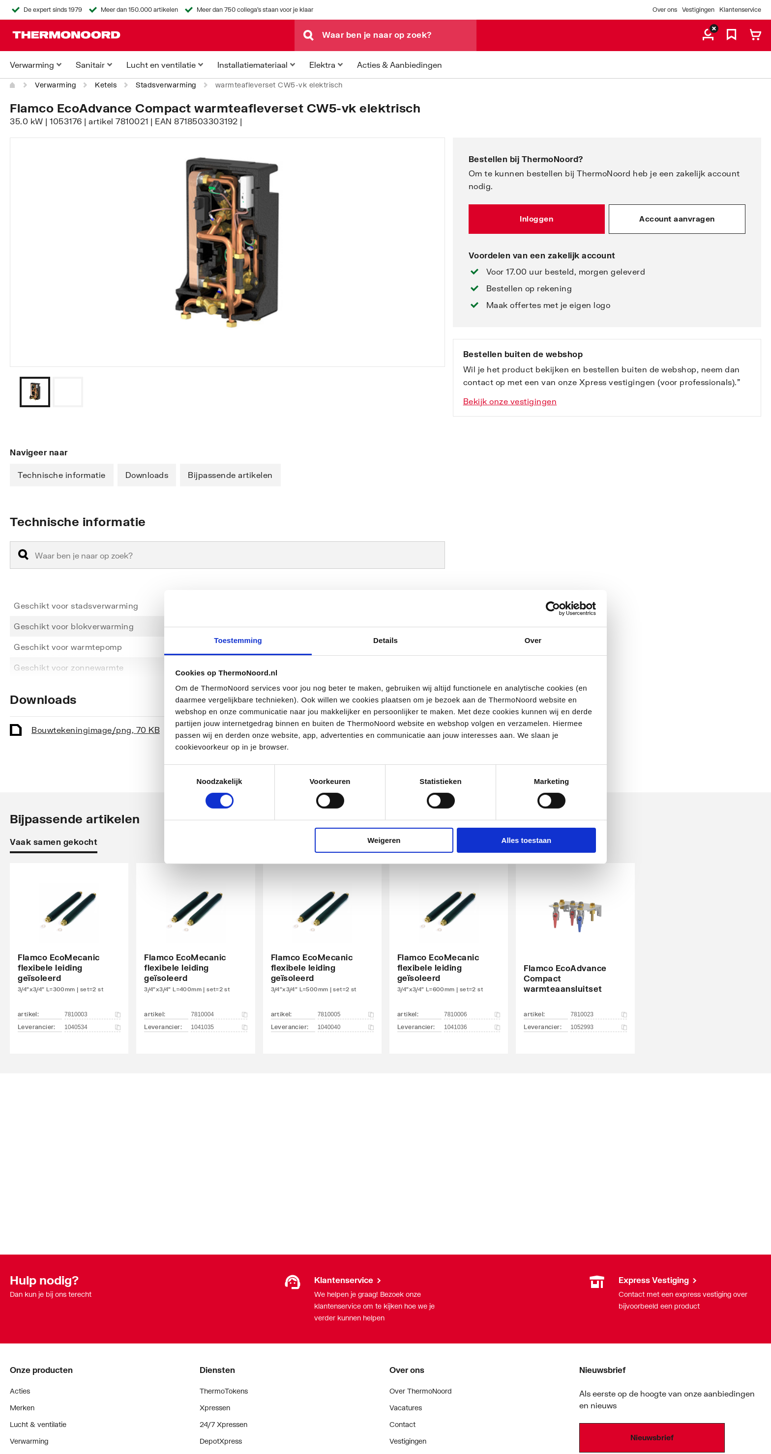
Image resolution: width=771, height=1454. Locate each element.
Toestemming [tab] (238, 640)
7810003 (92, 1014)
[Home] (13, 85)
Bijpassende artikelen (230, 474)
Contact (402, 1424)
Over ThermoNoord (420, 1391)
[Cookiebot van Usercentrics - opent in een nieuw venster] (553, 608)
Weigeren (383, 840)
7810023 (598, 1014)
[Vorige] (425, 392)
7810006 (472, 1014)
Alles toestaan (527, 840)
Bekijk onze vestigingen (510, 401)
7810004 (219, 1014)
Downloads (147, 474)
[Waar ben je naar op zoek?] (399, 35)
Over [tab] (533, 640)
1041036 (472, 1027)
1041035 (219, 1027)
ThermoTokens (224, 1391)
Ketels (106, 85)
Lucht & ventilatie (38, 1424)
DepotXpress (221, 1441)
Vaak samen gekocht (53, 841)
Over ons (664, 9)
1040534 (92, 1027)
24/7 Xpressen (223, 1424)
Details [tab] (385, 640)
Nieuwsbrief (652, 1437)
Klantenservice (740, 9)
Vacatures (405, 1407)
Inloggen (536, 218)
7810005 (346, 1014)
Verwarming (55, 85)
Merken (22, 1407)
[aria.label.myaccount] (708, 35)
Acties (20, 1391)
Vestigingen (698, 9)
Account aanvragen (677, 218)
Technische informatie (62, 474)
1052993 (598, 1027)
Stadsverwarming (166, 85)
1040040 (346, 1027)
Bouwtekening (95, 729)
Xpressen (215, 1407)
